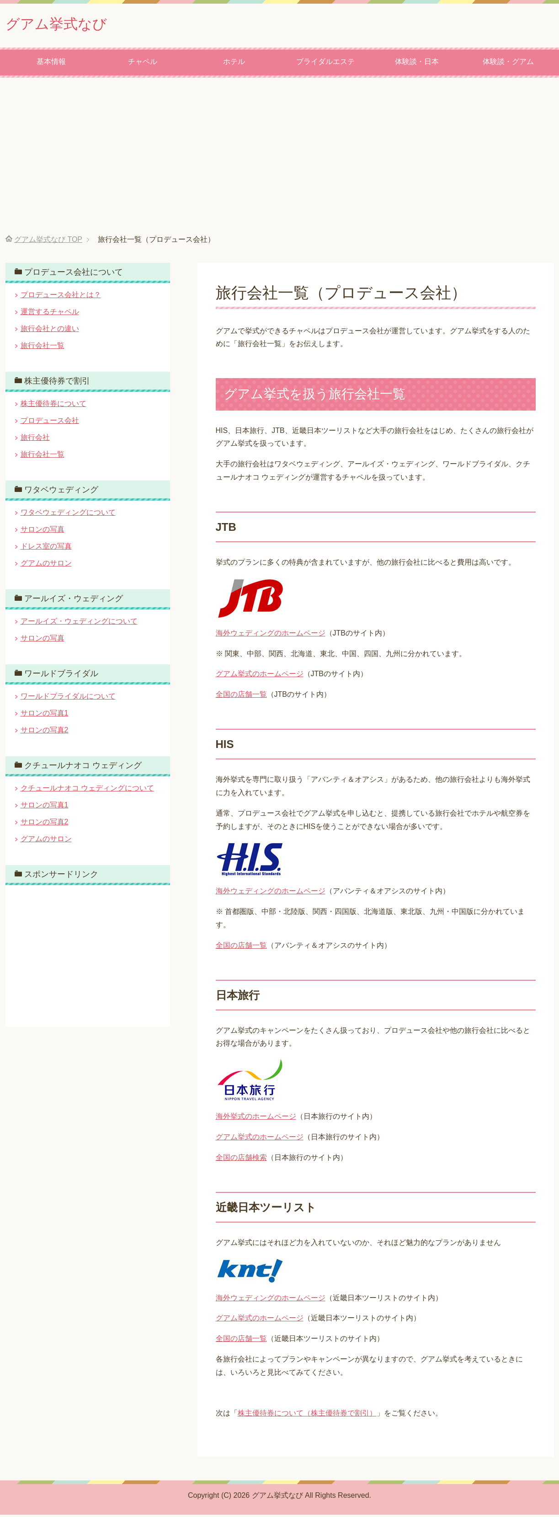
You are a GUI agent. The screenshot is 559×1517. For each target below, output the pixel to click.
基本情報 (51, 64)
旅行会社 (35, 439)
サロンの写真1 (45, 715)
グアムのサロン (46, 565)
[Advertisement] (279, 159)
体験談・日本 (417, 64)
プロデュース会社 (50, 423)
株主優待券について (53, 406)
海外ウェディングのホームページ (270, 635)
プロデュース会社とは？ (61, 297)
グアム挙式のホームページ (259, 676)
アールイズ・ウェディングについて (79, 623)
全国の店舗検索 (241, 1160)
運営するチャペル (50, 314)
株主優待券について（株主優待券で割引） (307, 1415)
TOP (48, 242)
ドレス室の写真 (46, 548)
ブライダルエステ (325, 64)
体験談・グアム (508, 64)
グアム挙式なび (64, 24)
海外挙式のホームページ (256, 1118)
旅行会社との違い (50, 331)
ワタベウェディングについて (68, 514)
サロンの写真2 (45, 732)
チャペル (142, 64)
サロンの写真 (42, 531)
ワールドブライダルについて (68, 698)
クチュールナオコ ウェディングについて (87, 790)
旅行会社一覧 (42, 348)
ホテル (234, 64)
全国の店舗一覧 (241, 696)
